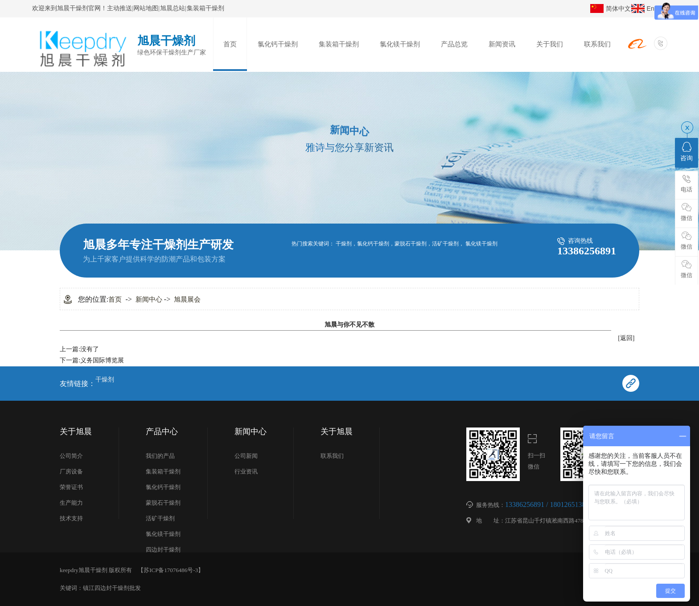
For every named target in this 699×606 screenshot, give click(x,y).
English (657, 8)
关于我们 (549, 44)
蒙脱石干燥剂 (411, 244)
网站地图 (145, 8)
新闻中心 (149, 299)
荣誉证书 (71, 487)
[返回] (626, 338)
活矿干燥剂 (445, 244)
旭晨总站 (172, 8)
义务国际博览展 (102, 360)
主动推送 (119, 8)
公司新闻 (246, 455)
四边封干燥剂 (163, 549)
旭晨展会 (187, 299)
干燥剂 (344, 244)
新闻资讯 (502, 44)
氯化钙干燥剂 (278, 44)
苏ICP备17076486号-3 (171, 570)
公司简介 (71, 455)
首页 (230, 44)
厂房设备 (71, 471)
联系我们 (597, 44)
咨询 (686, 152)
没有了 (89, 349)
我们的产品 (160, 455)
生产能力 (71, 502)
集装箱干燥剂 (205, 8)
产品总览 (454, 44)
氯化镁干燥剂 (400, 44)
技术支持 (71, 518)
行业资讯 (246, 471)
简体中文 (618, 8)
